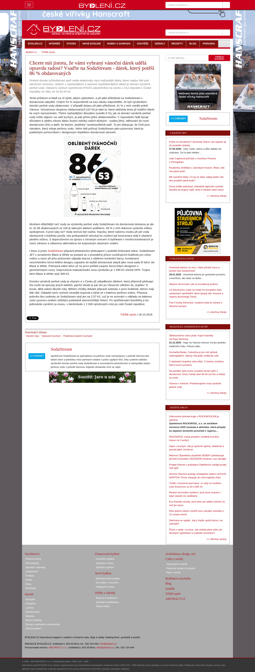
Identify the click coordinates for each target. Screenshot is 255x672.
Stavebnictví (32, 553)
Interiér (29, 594)
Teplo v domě (173, 572)
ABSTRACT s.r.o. (58, 647)
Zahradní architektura (107, 602)
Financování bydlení (107, 553)
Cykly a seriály (174, 558)
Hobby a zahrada (105, 592)
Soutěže (170, 588)
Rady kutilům (103, 606)
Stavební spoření (105, 567)
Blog (168, 583)
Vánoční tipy (32, 336)
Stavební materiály (36, 567)
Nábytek (30, 616)
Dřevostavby (32, 563)
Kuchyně (30, 599)
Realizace (31, 588)
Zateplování (32, 571)
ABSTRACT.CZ (175, 598)
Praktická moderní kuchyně (77, 336)
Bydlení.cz (31, 52)
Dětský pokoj (32, 611)
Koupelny (31, 603)
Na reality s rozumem (107, 582)
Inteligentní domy (105, 586)
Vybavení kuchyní (51, 336)
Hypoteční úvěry (104, 563)
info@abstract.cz (105, 647)
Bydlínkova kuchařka (178, 578)
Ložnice (30, 607)
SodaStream (55, 250)
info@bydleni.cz (108, 643)
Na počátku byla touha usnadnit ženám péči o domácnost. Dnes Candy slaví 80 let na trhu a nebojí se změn (197, 374)
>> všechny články (217, 195)
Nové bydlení (103, 573)
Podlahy (30, 575)
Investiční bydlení (105, 558)
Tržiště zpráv (128, 314)
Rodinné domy (33, 558)
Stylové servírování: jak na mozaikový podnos (193, 284)
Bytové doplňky (34, 620)
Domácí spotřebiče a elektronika (43, 624)
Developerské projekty (108, 578)
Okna (28, 584)
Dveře (29, 579)
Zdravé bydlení (33, 628)
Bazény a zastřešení (107, 598)
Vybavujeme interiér (176, 564)
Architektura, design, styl (180, 553)
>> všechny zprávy (217, 539)
